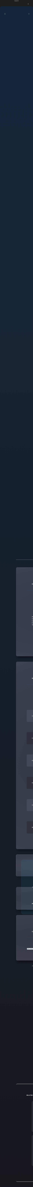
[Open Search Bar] (28, 4)
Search (16, 0)
